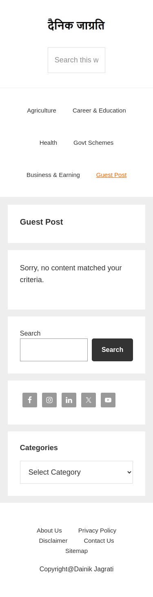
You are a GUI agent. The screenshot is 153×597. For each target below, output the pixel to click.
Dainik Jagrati (77, 24)
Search (30, 333)
